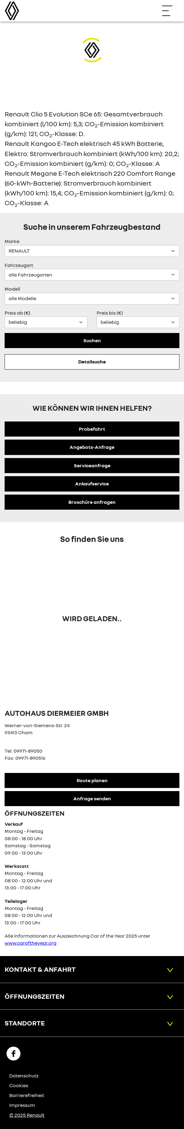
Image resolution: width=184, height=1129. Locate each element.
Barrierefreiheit (26, 1095)
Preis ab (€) (17, 313)
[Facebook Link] (13, 1053)
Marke (12, 241)
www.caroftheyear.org (30, 943)
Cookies (18, 1085)
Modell (12, 289)
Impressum (22, 1105)
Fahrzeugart (19, 265)
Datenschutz (24, 1075)
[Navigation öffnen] (170, 11)
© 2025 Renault (26, 1115)
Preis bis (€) (110, 313)
